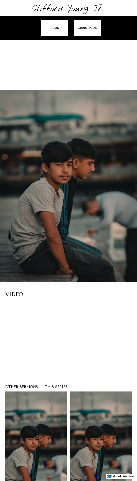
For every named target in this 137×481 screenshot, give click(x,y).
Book (55, 28)
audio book (87, 28)
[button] (129, 8)
